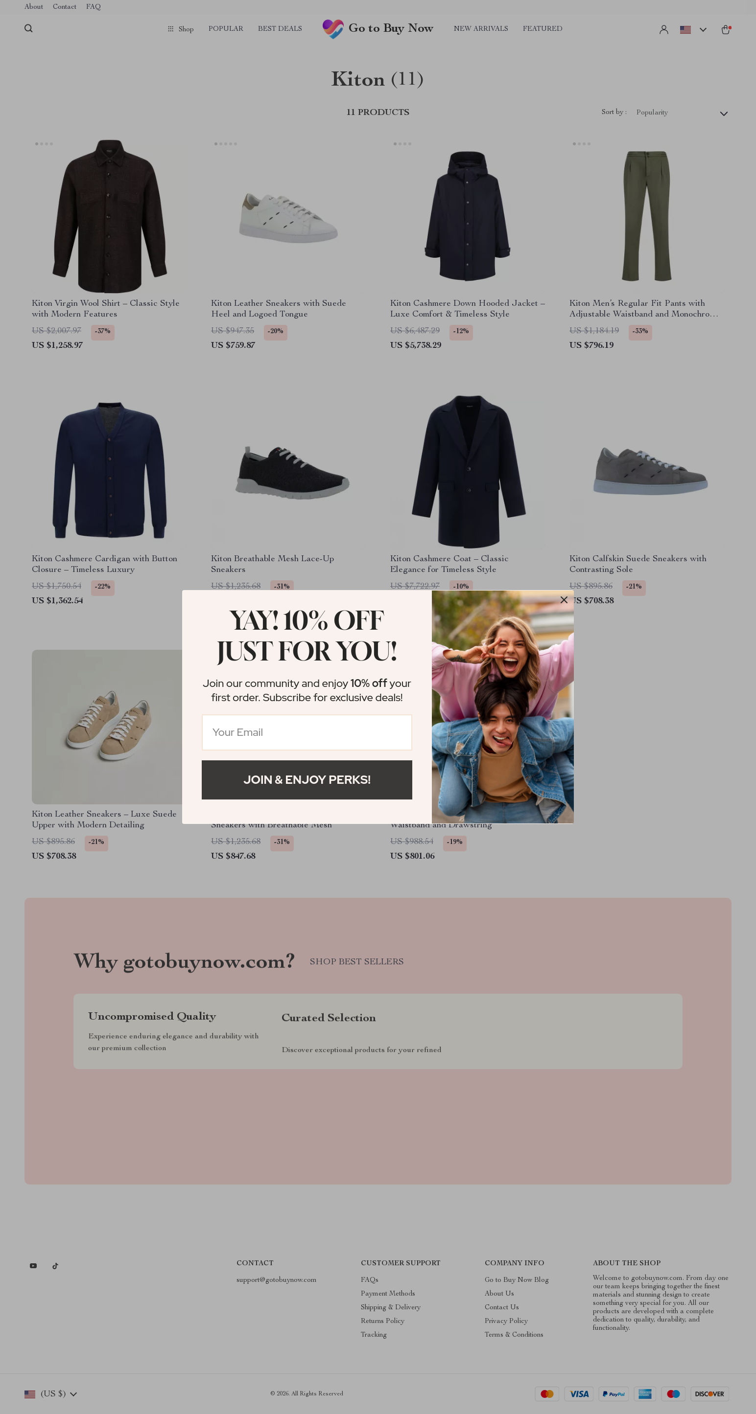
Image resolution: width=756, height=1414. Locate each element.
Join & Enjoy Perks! (307, 779)
